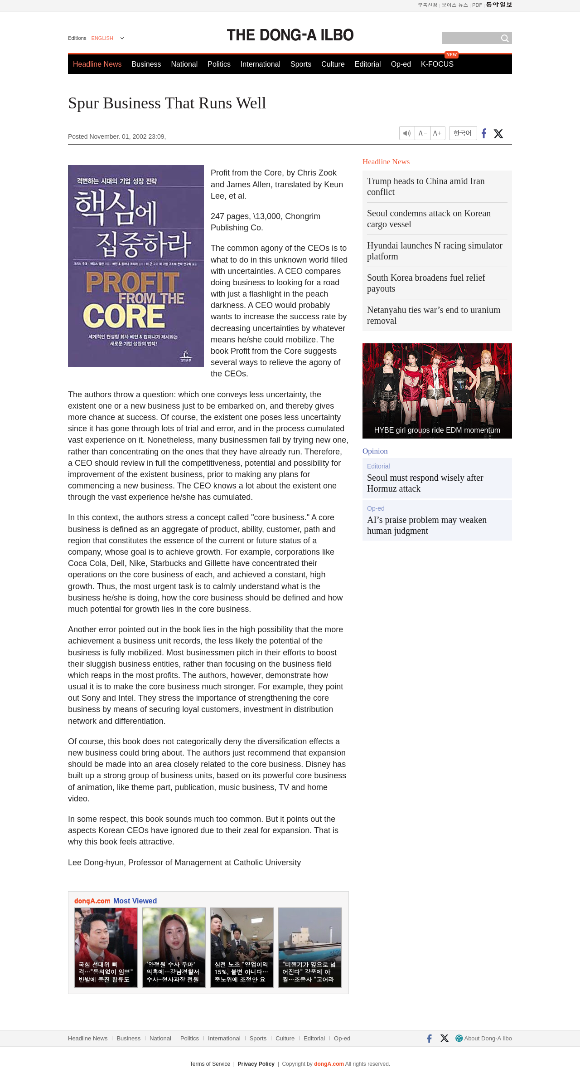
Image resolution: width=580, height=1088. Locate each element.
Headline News (97, 64)
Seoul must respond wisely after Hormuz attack (425, 483)
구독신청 (428, 4)
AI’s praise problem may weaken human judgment (427, 525)
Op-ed (401, 64)
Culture (333, 64)
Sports (300, 64)
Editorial (368, 64)
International (260, 64)
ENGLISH (102, 38)
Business (146, 64)
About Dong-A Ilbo (483, 1038)
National (184, 64)
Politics (219, 64)
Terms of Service (210, 1064)
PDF (477, 4)
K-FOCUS (437, 64)
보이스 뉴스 (455, 4)
